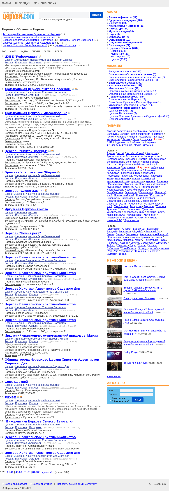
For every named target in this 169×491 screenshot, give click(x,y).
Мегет (138, 240)
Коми (110, 178)
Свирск (33, 325)
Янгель (123, 254)
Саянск (33, 119)
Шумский (112, 254)
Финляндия (113, 145)
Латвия (126, 139)
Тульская (112, 209)
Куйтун (33, 263)
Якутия (143, 217)
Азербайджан (140, 131)
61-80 (27, 472)
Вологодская (133, 161)
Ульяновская (114, 212)
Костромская (122, 178)
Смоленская (136, 203)
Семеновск (147, 242)
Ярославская (131, 220)
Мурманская (114, 187)
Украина (151, 142)
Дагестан (112, 164)
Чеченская (150, 214)
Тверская (149, 206)
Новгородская (115, 189)
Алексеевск (35, 279)
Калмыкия (150, 170)
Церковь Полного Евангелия (76, 40)
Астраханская (134, 156)
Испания (133, 136)
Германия (157, 134)
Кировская (157, 175)
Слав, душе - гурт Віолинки (139, 298)
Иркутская (21, 62)
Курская (150, 181)
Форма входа (116, 383)
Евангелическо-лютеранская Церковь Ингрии (29, 37)
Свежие (36, 51)
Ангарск (126, 228)
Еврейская (125, 164)
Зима (125, 237)
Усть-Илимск (128, 248)
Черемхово (35, 369)
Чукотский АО (129, 217)
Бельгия (124, 134)
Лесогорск (156, 237)
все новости (113, 376)
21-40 (10, 472)
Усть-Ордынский (159, 248)
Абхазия (111, 131)
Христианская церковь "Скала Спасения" (38, 89)
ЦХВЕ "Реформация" (21, 56)
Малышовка (114, 240)
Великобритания (140, 134)
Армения (155, 131)
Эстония (148, 145)
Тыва (122, 209)
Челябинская (134, 214)
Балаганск (153, 228)
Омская (149, 189)
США (109, 142)
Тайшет (111, 245)
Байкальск (35, 443)
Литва (136, 139)
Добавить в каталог (16, 484)
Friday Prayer (130, 352)
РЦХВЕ (10, 397)
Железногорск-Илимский (154, 234)
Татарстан (135, 206)
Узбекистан (138, 142)
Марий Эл (131, 184)
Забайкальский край (145, 164)
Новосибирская (134, 189)
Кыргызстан (113, 139)
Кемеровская (141, 175)
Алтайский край (135, 153)
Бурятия (142, 159)
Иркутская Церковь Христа (26, 209)
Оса (163, 240)
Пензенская (146, 192)
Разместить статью (45, 3)
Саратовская (114, 201)
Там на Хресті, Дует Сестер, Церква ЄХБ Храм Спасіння (144, 278)
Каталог (112, 12)
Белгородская (115, 159)
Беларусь (112, 134)
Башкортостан (152, 156)
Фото (13, 51)
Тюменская (133, 209)
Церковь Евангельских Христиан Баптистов (28, 40)
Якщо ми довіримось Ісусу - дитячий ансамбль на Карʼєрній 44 (144, 343)
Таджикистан (122, 142)
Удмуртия (147, 209)
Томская (161, 206)
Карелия (127, 175)
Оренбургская (115, 192)
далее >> (47, 472)
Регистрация (22, 3)
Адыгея (111, 153)
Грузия (110, 136)
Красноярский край (118, 181)
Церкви (9, 59)
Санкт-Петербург (145, 198)
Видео (24, 51)
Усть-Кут (34, 95)
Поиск (96, 14)
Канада (158, 136)
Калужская (113, 173)
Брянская (130, 159)
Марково (128, 240)
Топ (4, 51)
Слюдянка (161, 242)
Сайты (47, 51)
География (114, 125)
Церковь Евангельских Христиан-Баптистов (40, 257)
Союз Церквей (16, 381)
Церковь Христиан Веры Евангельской (25, 45)
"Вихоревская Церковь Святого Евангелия (39, 421)
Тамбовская (121, 206)
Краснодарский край (143, 178)
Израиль (121, 136)
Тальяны (122, 245)
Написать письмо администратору (76, 484)
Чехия (137, 145)
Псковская (142, 195)
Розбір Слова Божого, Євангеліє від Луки (143, 321)
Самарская (127, 198)
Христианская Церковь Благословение (36, 113)
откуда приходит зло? (135, 363)
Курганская (137, 181)
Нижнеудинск (151, 240)
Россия (9, 62)
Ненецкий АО (131, 187)
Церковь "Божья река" (23, 233)
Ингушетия (128, 167)
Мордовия (144, 184)
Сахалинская (131, 201)
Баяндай (112, 231)
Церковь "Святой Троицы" (26, 151)
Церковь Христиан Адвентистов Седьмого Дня (29, 42)
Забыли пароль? (120, 401)
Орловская (131, 192)
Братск (33, 178)
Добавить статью (42, 484)
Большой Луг (153, 231)
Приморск (112, 242)
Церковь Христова (65, 45)
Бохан (110, 234)
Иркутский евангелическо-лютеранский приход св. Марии (51, 335)
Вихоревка (35, 62)
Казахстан (146, 136)
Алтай (120, 153)
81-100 (36, 472)
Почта (58, 51)
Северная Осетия (117, 203)
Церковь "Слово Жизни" (24, 190)
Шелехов (34, 239)
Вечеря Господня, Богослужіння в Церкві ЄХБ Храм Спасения (142, 289)
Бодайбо (138, 231)
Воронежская (150, 161)
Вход (138, 399)
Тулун (133, 245)
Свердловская (149, 201)
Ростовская (156, 195)
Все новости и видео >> (123, 260)
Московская (159, 184)
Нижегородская (149, 187)
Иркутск (33, 157)
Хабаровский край (133, 212)
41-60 (19, 472)
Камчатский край (130, 173)
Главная (6, 3)
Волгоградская (115, 161)
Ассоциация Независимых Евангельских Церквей (31, 34)
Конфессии (114, 66)
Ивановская (113, 167)
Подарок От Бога (133, 266)
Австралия (124, 131)
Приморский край (124, 195)
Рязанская (113, 198)
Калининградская (132, 170)
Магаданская (115, 184)
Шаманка (140, 251)
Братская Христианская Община (31, 172)
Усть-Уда (113, 251)
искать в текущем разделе (55, 19)
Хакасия (151, 212)
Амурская (151, 153)
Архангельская (115, 156)
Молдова (146, 139)
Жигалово (114, 237)
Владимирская (157, 159)
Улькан (142, 245)
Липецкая (162, 181)
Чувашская (113, 217)
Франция (127, 145)
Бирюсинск (125, 231)
